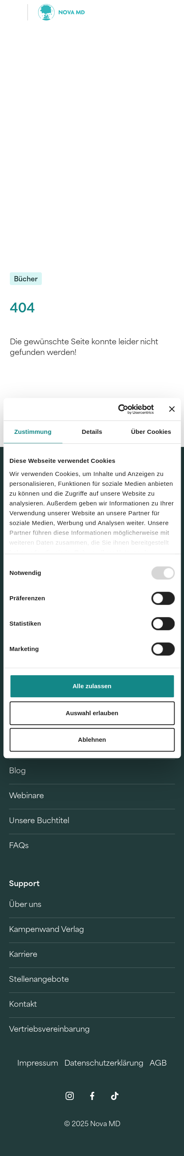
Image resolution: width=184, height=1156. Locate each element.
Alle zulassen (92, 685)
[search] (162, 12)
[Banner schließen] (172, 409)
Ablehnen (92, 739)
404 (22, 309)
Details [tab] (92, 431)
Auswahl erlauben (92, 712)
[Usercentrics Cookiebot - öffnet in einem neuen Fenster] (118, 409)
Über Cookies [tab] (151, 431)
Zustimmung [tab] (33, 431)
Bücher (26, 279)
